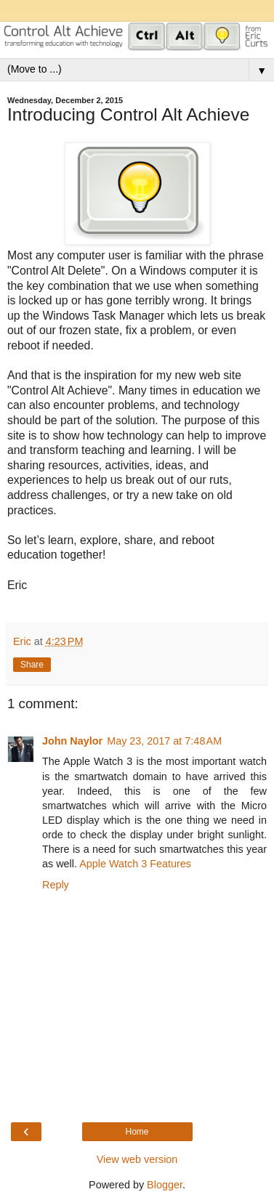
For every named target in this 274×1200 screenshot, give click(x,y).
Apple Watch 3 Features (135, 863)
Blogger (164, 1185)
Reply (55, 885)
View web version (137, 1159)
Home (136, 1132)
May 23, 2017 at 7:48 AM (164, 741)
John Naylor (72, 741)
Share (32, 665)
